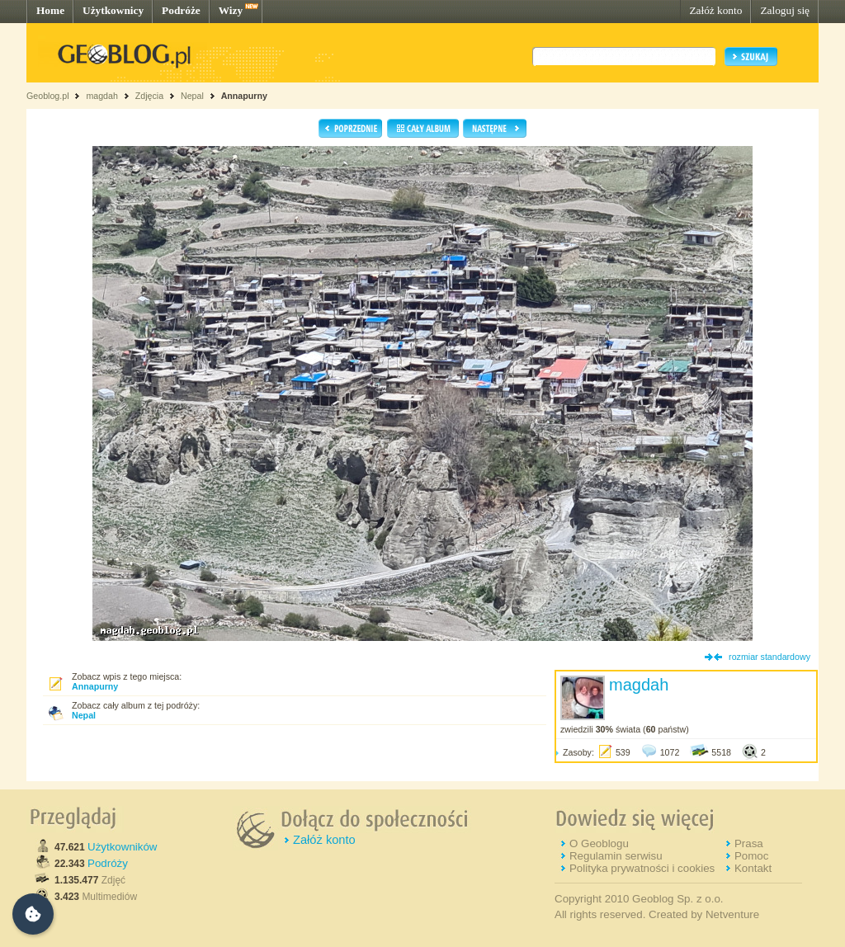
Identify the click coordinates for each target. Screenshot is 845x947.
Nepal (193, 96)
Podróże (181, 10)
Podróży (107, 863)
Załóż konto (715, 10)
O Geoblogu (599, 843)
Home (50, 10)
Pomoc (751, 856)
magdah (102, 96)
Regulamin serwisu (616, 856)
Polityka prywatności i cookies (642, 868)
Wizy (231, 10)
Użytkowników (122, 847)
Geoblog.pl (47, 96)
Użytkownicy (113, 10)
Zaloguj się (785, 10)
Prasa (748, 843)
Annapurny (244, 96)
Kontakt (753, 868)
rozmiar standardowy (769, 657)
